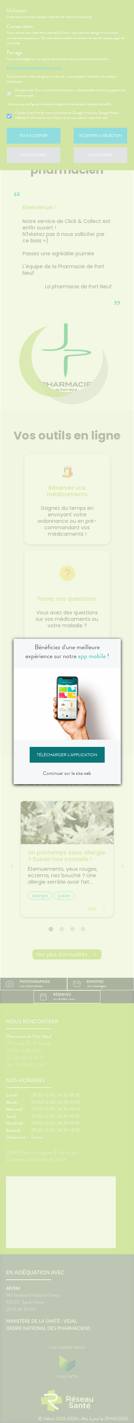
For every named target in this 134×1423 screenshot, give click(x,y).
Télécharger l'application (67, 755)
